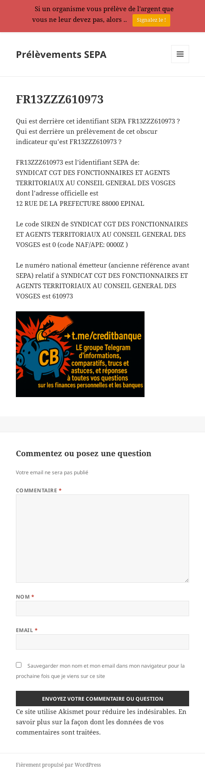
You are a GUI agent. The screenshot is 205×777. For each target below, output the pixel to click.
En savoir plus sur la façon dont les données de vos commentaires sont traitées (101, 721)
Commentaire (39, 490)
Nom (25, 596)
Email (27, 630)
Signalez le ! (151, 20)
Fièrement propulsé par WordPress (58, 764)
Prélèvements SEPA (61, 54)
